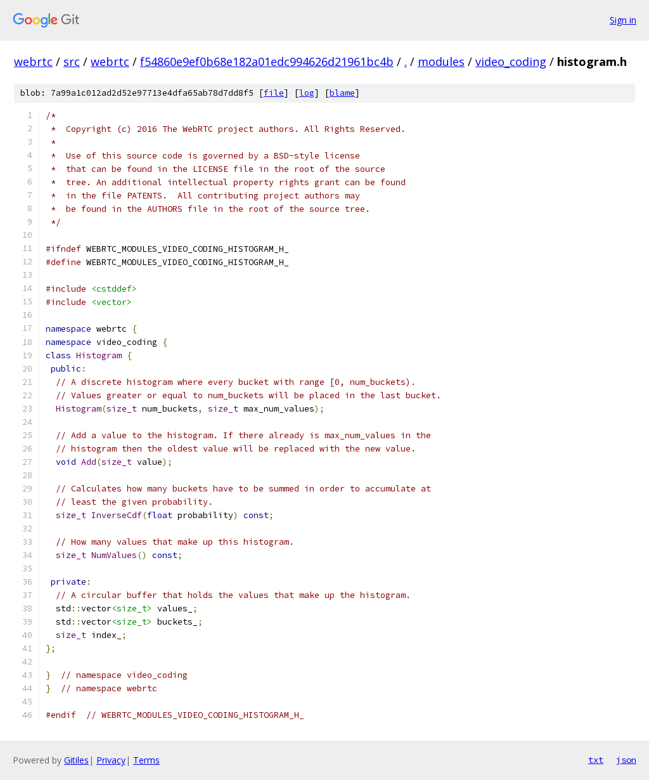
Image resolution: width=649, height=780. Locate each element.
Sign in (623, 20)
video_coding (510, 61)
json (626, 759)
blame (342, 93)
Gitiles (76, 760)
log (306, 93)
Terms (146, 760)
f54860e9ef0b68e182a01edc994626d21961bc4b (267, 61)
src (71, 61)
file (274, 93)
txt (595, 759)
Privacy (110, 760)
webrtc (33, 61)
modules (441, 61)
